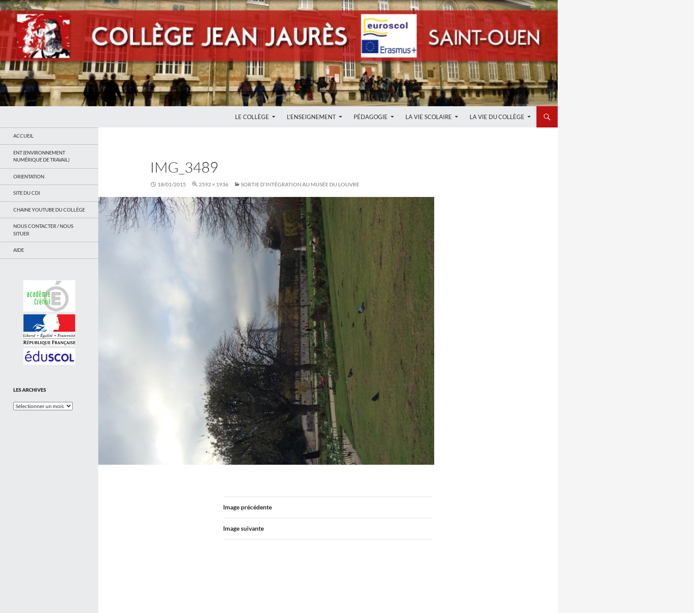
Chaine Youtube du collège (49, 209)
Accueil (23, 136)
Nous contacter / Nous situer (43, 229)
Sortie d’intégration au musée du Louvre (300, 184)
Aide (18, 250)
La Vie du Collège (497, 116)
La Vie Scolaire (428, 116)
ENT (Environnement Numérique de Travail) (41, 156)
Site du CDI (26, 193)
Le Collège (252, 116)
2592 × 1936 (213, 184)
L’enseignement (311, 116)
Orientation (28, 176)
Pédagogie (371, 116)
